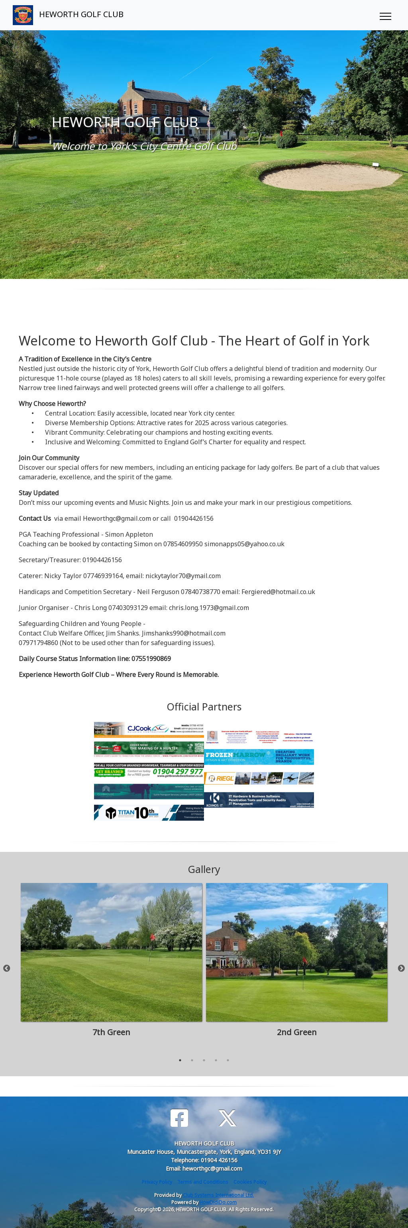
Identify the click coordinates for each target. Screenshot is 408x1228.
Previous (7, 969)
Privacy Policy (157, 1182)
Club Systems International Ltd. (218, 1195)
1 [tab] (180, 1060)
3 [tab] (204, 1060)
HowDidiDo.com (218, 1202)
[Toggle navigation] (385, 15)
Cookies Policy (250, 1182)
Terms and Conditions (202, 1182)
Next (401, 969)
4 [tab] (216, 1060)
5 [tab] (228, 1060)
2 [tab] (192, 1060)
